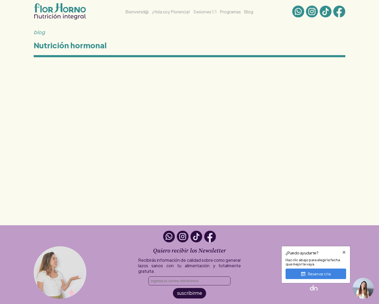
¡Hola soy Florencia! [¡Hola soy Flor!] (171, 11)
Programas (230, 11)
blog (39, 32)
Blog (248, 11)
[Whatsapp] (298, 11)
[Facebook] (339, 11)
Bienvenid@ (137, 11)
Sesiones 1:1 (205, 11)
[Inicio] (60, 18)
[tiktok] (326, 11)
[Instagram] (312, 11)
